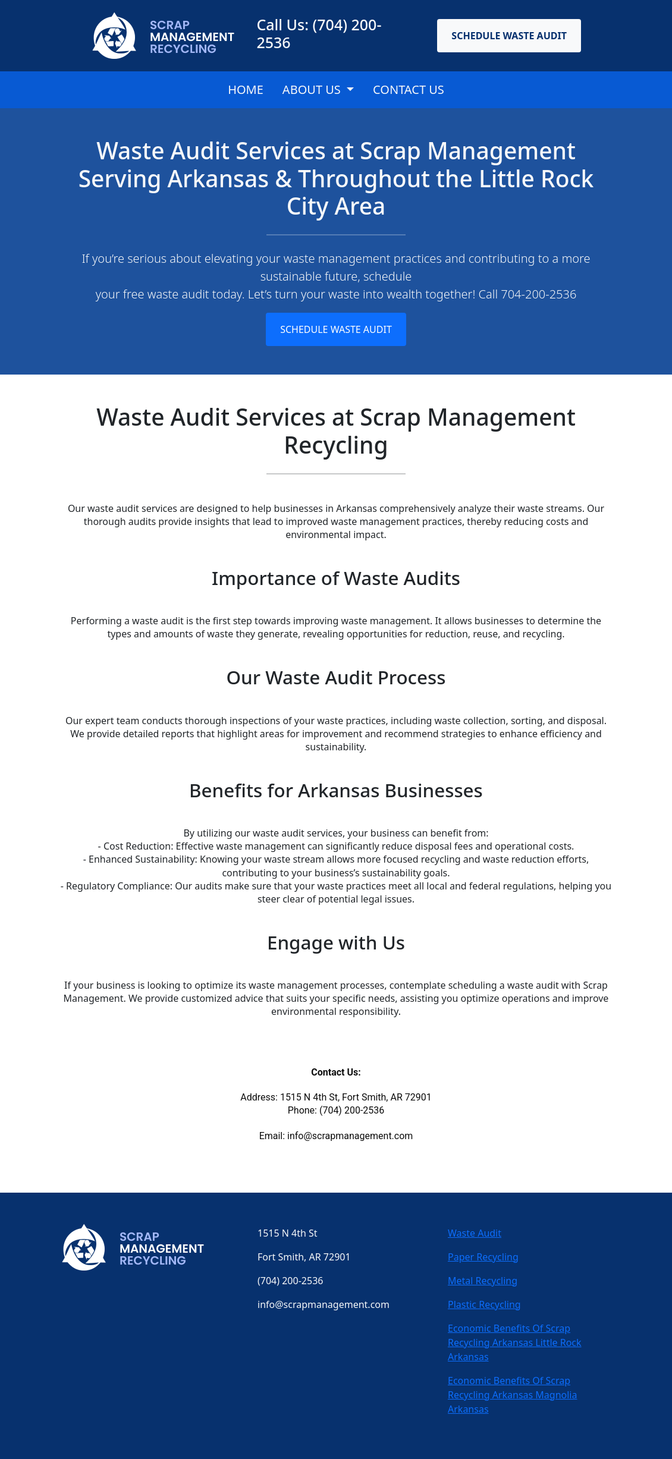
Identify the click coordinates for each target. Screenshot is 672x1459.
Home (245, 89)
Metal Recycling (482, 1280)
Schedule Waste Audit (509, 35)
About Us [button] (313, 89)
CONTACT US (408, 89)
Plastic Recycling (484, 1304)
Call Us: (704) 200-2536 (318, 33)
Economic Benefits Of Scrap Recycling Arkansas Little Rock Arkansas (515, 1342)
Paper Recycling (483, 1256)
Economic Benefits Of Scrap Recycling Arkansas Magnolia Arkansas (512, 1395)
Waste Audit (474, 1233)
